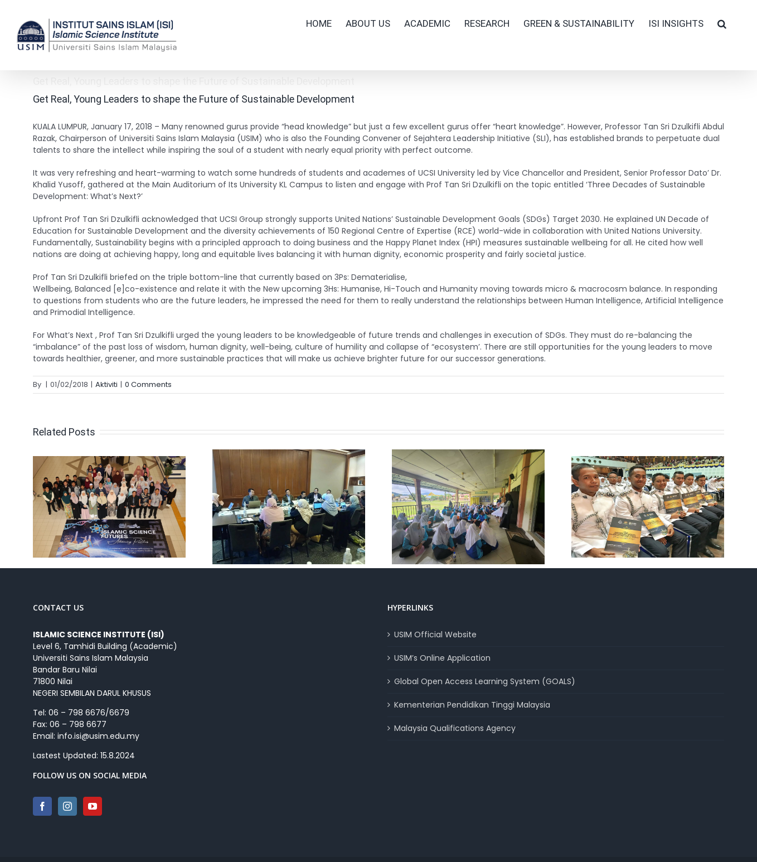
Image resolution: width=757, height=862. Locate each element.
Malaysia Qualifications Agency (455, 728)
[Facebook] (42, 806)
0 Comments (148, 384)
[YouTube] (92, 806)
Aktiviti (106, 384)
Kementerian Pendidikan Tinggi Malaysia (472, 704)
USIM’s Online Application (442, 658)
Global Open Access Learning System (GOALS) (484, 681)
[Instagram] (67, 806)
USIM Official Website (435, 634)
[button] (721, 23)
